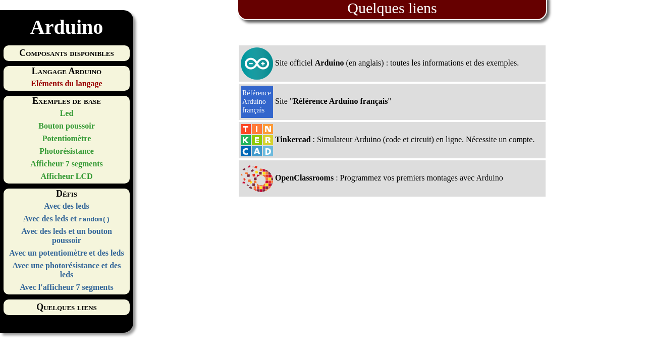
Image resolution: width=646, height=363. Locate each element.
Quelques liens (66, 307)
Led (67, 113)
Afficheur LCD (66, 176)
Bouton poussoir (66, 126)
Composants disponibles (66, 53)
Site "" (316, 102)
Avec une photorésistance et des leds (67, 270)
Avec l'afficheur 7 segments (67, 287)
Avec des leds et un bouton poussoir (66, 236)
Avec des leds (66, 206)
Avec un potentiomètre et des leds (66, 253)
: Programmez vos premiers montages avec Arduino (372, 178)
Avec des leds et (66, 218)
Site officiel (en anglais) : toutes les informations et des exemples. (380, 63)
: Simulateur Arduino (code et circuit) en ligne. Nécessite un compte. (387, 140)
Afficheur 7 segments (66, 163)
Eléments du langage (66, 83)
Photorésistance (66, 151)
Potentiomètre (66, 138)
